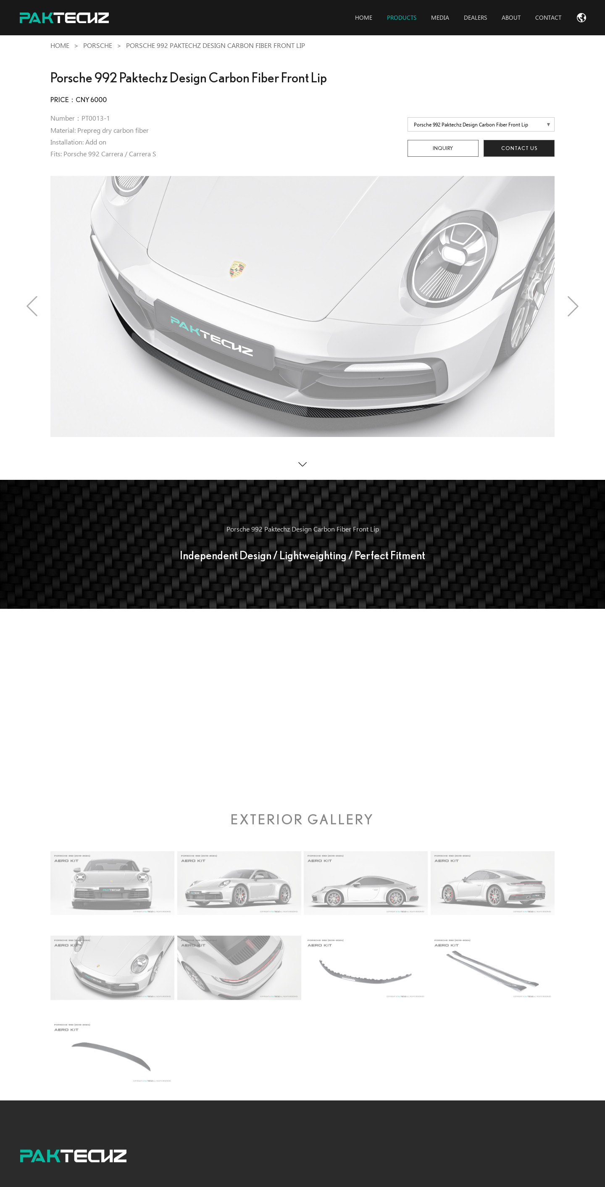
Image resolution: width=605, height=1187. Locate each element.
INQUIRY (443, 148)
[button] (31, 306)
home (363, 17)
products (401, 17)
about (511, 17)
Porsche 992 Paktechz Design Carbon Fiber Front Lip (215, 46)
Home (59, 46)
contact (548, 17)
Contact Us (519, 148)
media (440, 17)
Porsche (97, 46)
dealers (475, 17)
